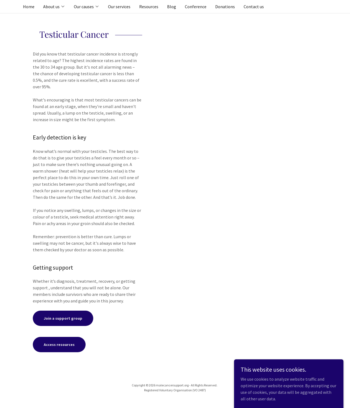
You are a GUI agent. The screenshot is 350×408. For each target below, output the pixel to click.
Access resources (59, 344)
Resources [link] (148, 6)
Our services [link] (119, 6)
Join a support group (63, 318)
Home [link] (28, 6)
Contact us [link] (254, 6)
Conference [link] (195, 6)
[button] (54, 6)
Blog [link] (171, 6)
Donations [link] (225, 6)
